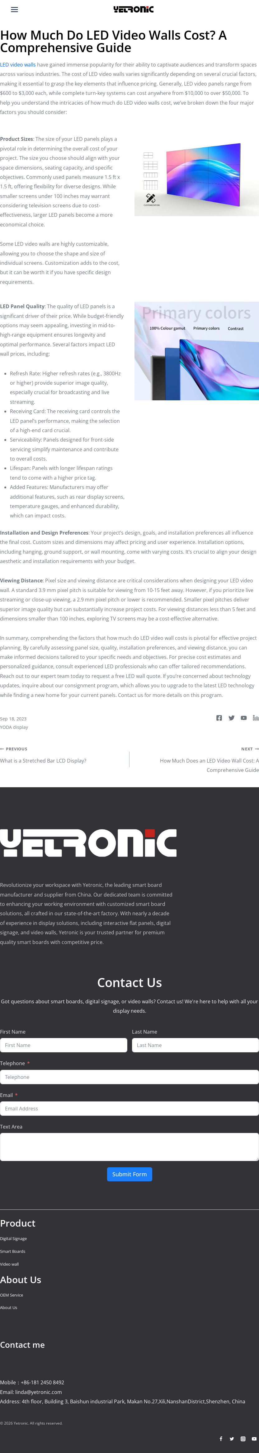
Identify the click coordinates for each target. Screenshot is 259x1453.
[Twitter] (232, 1439)
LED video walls (18, 64)
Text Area (11, 1126)
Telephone (12, 1063)
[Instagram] (243, 1439)
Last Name (144, 1031)
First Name (13, 1031)
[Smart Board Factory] (133, 9)
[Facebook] (221, 1439)
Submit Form (129, 1174)
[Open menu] (14, 9)
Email (6, 1095)
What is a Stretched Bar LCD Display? (62, 754)
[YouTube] (254, 1439)
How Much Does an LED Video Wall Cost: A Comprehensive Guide (196, 758)
